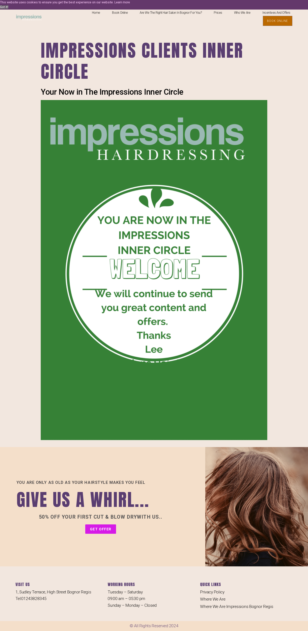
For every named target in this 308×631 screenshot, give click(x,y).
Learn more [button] (122, 2)
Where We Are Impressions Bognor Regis (236, 606)
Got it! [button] (4, 7)
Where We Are (212, 599)
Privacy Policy (212, 592)
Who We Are (242, 13)
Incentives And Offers (276, 13)
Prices (218, 13)
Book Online (120, 13)
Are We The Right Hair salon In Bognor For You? (171, 13)
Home (96, 13)
